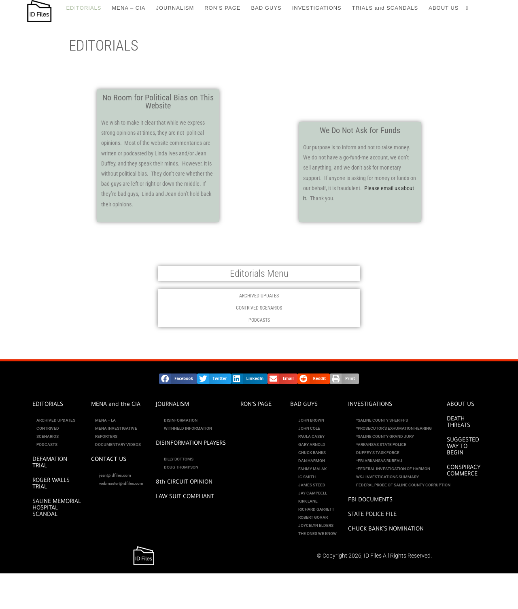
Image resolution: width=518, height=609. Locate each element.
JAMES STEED (311, 485)
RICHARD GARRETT (316, 509)
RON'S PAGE (256, 405)
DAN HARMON (311, 460)
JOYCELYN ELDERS (315, 525)
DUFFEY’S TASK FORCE (377, 452)
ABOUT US (460, 405)
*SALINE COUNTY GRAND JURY (385, 436)
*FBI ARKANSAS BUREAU (379, 460)
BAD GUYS (304, 405)
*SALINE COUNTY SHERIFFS (382, 420)
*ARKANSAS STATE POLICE (381, 444)
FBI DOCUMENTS (370, 500)
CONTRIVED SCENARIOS (259, 308)
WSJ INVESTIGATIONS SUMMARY (387, 477)
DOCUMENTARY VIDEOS (118, 444)
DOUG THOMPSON (181, 467)
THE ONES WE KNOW (317, 533)
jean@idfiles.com (115, 475)
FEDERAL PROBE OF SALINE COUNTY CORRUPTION (403, 485)
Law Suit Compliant (185, 497)
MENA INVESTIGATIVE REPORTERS (116, 432)
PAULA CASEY (311, 436)
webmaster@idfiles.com (121, 483)
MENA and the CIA (115, 405)
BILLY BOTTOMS (178, 459)
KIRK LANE (308, 501)
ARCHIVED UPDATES (259, 296)
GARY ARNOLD (311, 444)
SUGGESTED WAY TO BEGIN (463, 447)
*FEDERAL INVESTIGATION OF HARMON (393, 469)
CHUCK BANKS (312, 452)
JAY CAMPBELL (312, 493)
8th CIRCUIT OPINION (184, 483)
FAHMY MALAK (312, 469)
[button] (178, 378)
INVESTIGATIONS (370, 405)
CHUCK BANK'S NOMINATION (386, 529)
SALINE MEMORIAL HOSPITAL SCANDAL (56, 508)
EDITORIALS (47, 405)
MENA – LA (105, 420)
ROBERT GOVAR (313, 517)
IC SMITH (307, 477)
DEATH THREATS (458, 422)
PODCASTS (259, 320)
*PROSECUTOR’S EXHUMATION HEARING (394, 428)
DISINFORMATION (180, 420)
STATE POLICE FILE (372, 515)
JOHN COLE (309, 428)
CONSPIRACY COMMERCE (463, 471)
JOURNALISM (172, 405)
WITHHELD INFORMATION (188, 428)
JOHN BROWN (311, 420)
